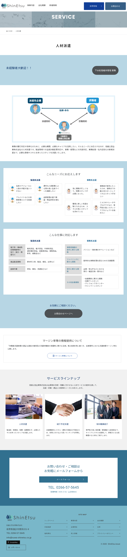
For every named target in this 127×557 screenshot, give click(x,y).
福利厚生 (47, 533)
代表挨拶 (47, 527)
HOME (10, 31)
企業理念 (74, 527)
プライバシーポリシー (105, 533)
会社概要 (42, 5)
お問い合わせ (15, 547)
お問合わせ (115, 6)
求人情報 (74, 533)
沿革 (99, 527)
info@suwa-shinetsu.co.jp (18, 537)
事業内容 (31, 5)
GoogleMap (14, 542)
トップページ (49, 520)
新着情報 (53, 5)
